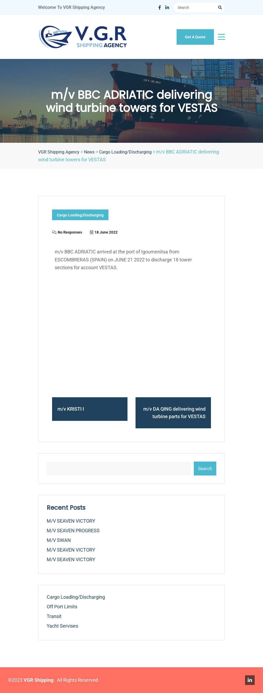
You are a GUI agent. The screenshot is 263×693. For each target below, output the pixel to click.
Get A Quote (195, 37)
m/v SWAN (59, 540)
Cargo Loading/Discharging (80, 215)
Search (205, 468)
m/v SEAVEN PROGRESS (73, 530)
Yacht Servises (62, 626)
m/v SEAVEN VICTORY (71, 521)
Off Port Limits (62, 606)
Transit (54, 616)
